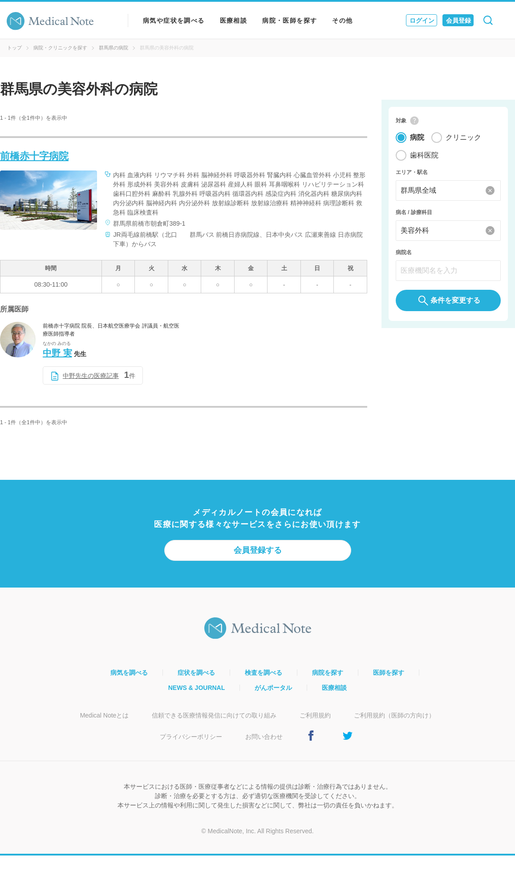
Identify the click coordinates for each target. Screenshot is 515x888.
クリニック (463, 138)
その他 (342, 20)
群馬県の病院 (113, 47)
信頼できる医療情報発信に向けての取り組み (214, 715)
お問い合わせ (264, 736)
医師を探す (388, 672)
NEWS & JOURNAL (196, 687)
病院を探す (327, 672)
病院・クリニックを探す (60, 47)
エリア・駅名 (412, 172)
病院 (417, 138)
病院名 (404, 252)
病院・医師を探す (289, 20)
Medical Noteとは (104, 715)
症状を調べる (196, 672)
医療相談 (233, 20)
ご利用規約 (315, 715)
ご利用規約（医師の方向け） (394, 715)
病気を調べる (129, 672)
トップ (14, 47)
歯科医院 (424, 155)
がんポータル (273, 687)
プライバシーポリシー (191, 736)
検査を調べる (263, 672)
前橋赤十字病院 (34, 156)
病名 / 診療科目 (414, 212)
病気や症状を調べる (174, 20)
